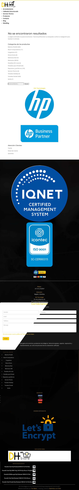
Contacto (6, 18)
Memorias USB (12, 60)
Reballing (6, 23)
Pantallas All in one (13, 63)
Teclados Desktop (13, 74)
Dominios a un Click (55, 488)
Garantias (11, 153)
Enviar (6, 338)
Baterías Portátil (12, 47)
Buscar (26, 84)
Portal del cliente (13, 151)
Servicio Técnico (8, 14)
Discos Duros (12, 55)
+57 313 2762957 (39, 288)
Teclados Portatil (13, 76)
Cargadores (11, 52)
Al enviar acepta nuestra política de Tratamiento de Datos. (18, 334)
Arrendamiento (8, 9)
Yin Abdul (34, 488)
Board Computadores (14, 49)
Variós (10, 79)
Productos (6, 16)
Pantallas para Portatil (14, 66)
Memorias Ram (12, 58)
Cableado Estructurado (10, 11)
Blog (4, 21)
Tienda (10, 148)
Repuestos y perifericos (15, 68)
